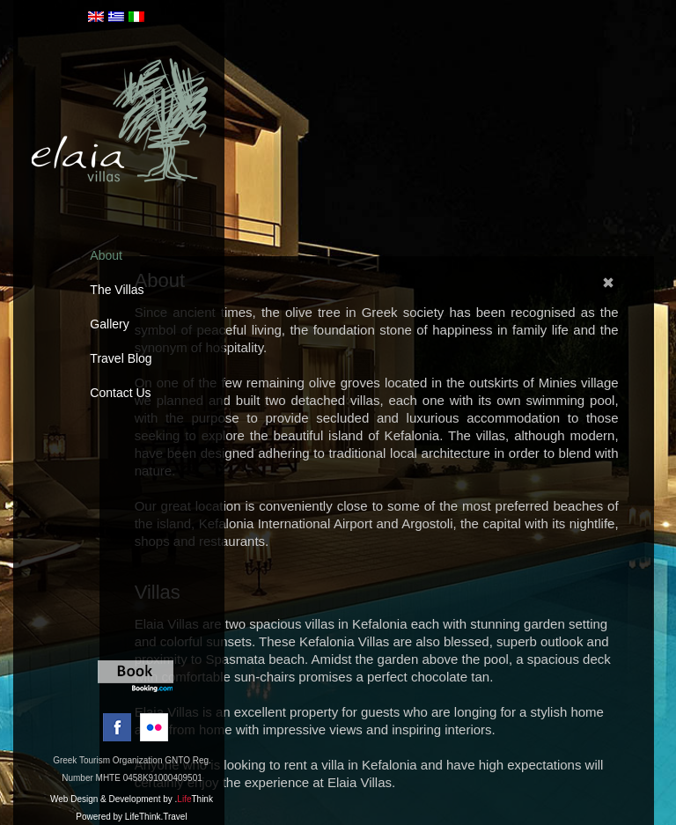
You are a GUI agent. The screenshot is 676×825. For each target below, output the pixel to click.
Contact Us (120, 393)
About (106, 255)
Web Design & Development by (131, 799)
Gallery (109, 324)
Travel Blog (120, 358)
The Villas (116, 290)
